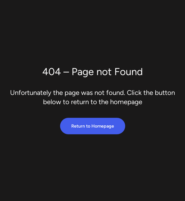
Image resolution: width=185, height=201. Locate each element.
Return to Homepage (92, 126)
